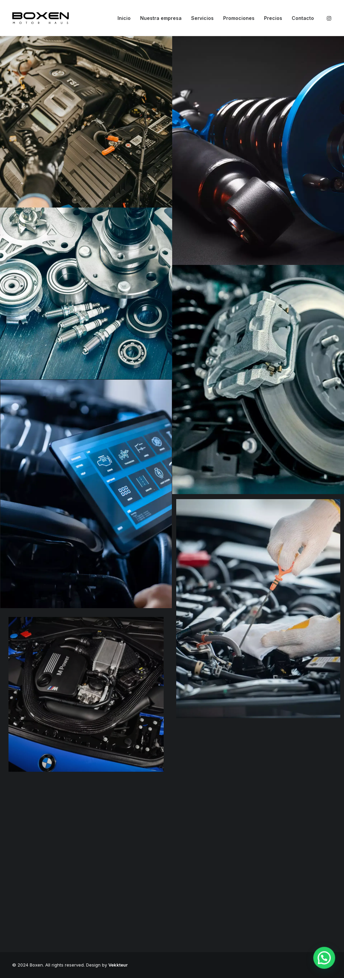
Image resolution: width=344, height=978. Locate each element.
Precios (273, 18)
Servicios (202, 18)
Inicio (124, 18)
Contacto (303, 18)
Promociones (239, 18)
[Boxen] (40, 18)
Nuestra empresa (161, 18)
